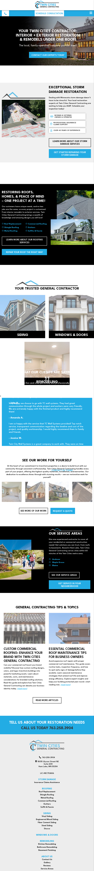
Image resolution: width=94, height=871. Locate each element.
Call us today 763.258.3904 (47, 728)
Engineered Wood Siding (47, 819)
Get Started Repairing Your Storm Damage (70, 153)
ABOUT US (47, 857)
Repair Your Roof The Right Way (24, 252)
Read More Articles (47, 700)
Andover (56, 559)
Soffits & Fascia (35, 231)
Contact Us (47, 860)
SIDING (47, 813)
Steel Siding (47, 826)
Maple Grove (58, 562)
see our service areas (64, 575)
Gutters (31, 228)
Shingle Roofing (11, 228)
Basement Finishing (47, 850)
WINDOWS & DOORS (47, 835)
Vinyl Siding (47, 816)
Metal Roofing (10, 231)
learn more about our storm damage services (70, 142)
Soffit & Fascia (47, 807)
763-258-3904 (47, 758)
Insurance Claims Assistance (47, 782)
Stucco (47, 829)
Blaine (55, 566)
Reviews (47, 866)
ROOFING (47, 789)
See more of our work (33, 511)
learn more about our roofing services (24, 241)
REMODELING (47, 841)
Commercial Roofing (37, 224)
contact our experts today (47, 55)
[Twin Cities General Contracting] (47, 8)
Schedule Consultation (49, 14)
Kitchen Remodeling (47, 844)
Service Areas (47, 869)
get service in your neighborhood (69, 585)
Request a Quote (63, 511)
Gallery (47, 863)
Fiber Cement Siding (47, 823)
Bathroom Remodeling (47, 847)
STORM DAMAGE (47, 780)
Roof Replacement (12, 224)
